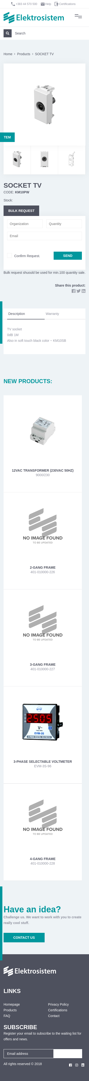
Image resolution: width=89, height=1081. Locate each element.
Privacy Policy (58, 1004)
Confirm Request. (27, 256)
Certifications (67, 4)
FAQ (7, 1016)
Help (48, 4)
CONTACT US (24, 937)
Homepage (12, 1004)
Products (23, 54)
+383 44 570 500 (26, 4)
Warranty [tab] (52, 314)
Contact (54, 1016)
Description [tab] (16, 314)
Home (8, 54)
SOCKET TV (44, 54)
